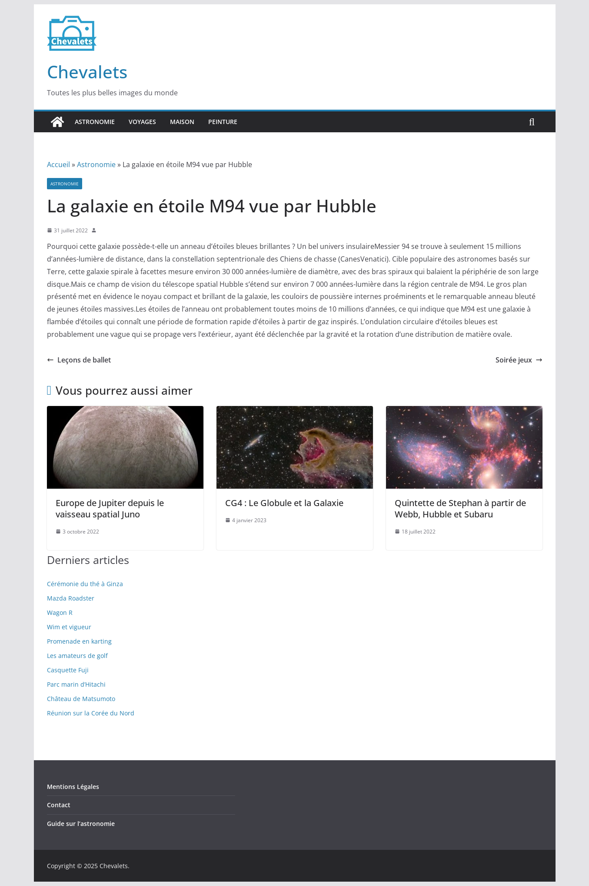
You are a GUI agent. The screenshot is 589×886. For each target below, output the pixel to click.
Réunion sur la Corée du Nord (90, 713)
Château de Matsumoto (81, 699)
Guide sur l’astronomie (81, 823)
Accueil (58, 164)
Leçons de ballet (79, 360)
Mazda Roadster (70, 598)
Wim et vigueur (69, 627)
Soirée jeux (519, 360)
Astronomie (95, 121)
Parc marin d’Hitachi (76, 684)
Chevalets (87, 72)
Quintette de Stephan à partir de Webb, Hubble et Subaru (460, 508)
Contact (58, 805)
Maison (182, 121)
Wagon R (60, 612)
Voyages (142, 121)
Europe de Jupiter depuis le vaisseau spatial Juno (110, 508)
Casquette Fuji (68, 670)
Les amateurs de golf (77, 655)
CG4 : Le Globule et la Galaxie (284, 503)
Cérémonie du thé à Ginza (85, 584)
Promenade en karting (79, 641)
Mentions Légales (73, 786)
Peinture (222, 121)
